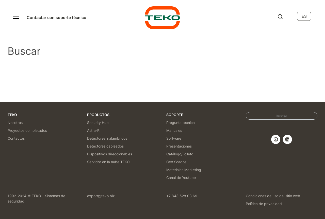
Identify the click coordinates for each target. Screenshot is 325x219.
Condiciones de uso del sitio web (273, 196)
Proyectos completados (27, 130)
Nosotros (15, 122)
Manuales (174, 130)
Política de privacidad (264, 204)
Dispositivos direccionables (109, 154)
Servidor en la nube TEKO (108, 162)
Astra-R (93, 130)
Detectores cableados (105, 146)
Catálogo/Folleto (179, 154)
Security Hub (98, 122)
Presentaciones (179, 146)
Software (173, 138)
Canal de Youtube (181, 177)
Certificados (176, 162)
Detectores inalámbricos (107, 138)
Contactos (16, 138)
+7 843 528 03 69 (181, 196)
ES (304, 16)
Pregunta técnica (180, 122)
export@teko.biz (101, 196)
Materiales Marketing (183, 170)
